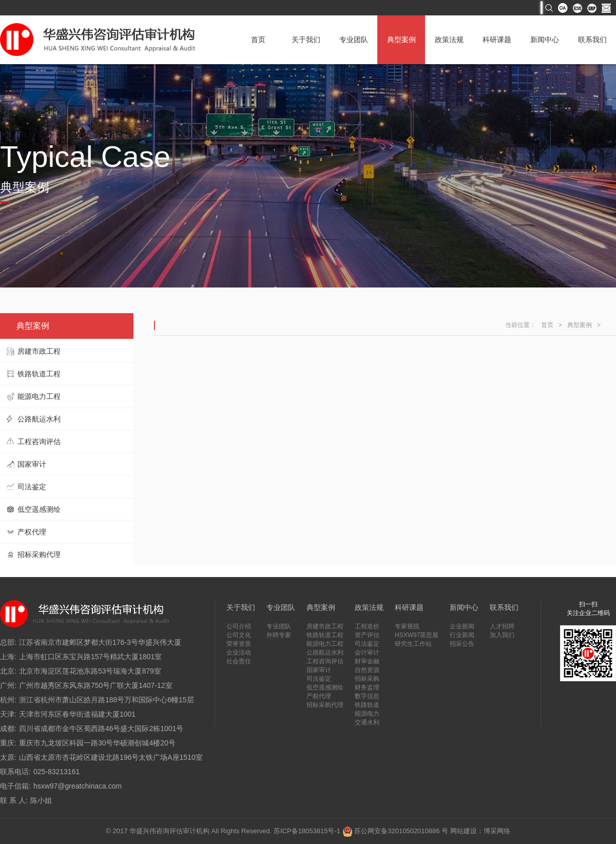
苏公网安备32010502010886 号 (395, 831)
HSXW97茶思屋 (416, 635)
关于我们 (306, 39)
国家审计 (31, 464)
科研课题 (497, 39)
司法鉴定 (31, 487)
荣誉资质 (238, 643)
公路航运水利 (39, 419)
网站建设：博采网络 (480, 831)
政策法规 (449, 39)
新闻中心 (544, 39)
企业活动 (238, 652)
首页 (258, 39)
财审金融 (367, 661)
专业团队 (353, 39)
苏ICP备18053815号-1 (307, 831)
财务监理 (367, 687)
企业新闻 (462, 626)
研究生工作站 (413, 643)
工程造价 (367, 626)
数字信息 (367, 696)
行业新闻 (462, 635)
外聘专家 (278, 635)
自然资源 (367, 670)
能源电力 (367, 713)
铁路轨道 (367, 704)
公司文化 (238, 635)
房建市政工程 (39, 351)
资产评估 (367, 635)
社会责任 (238, 661)
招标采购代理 (39, 554)
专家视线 (407, 626)
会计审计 (367, 652)
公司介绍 (238, 626)
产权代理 (31, 532)
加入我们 (502, 635)
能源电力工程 (39, 396)
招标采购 (367, 678)
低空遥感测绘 (39, 509)
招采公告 (462, 643)
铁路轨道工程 (39, 374)
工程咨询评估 (39, 441)
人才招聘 (502, 626)
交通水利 (367, 722)
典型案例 (401, 39)
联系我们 (592, 39)
